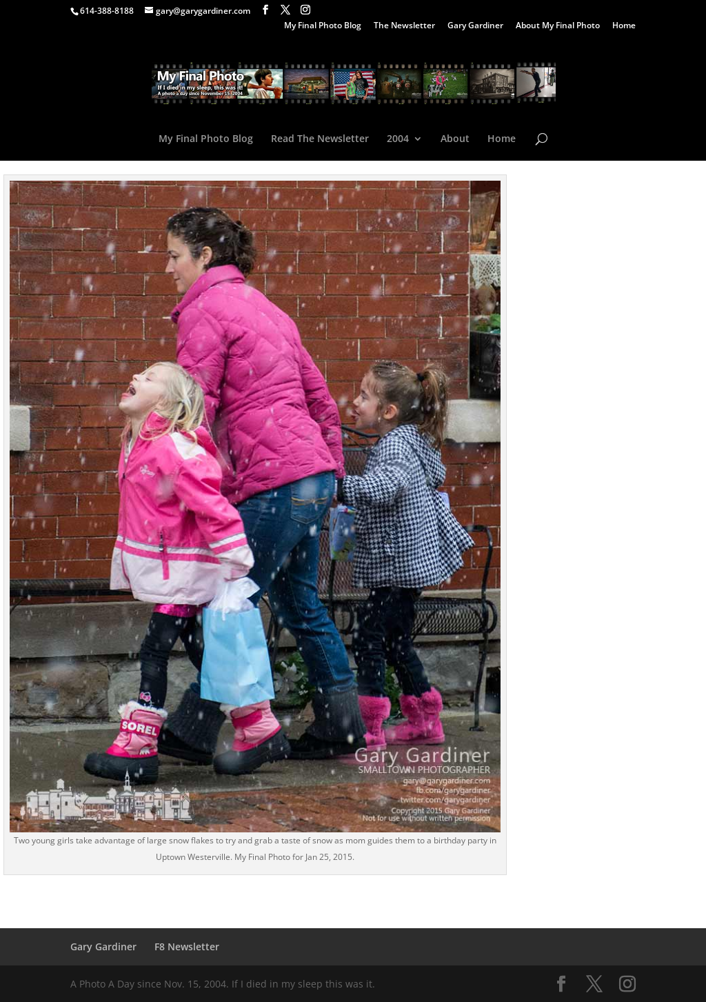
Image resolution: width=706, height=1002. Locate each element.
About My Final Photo (558, 26)
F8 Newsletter (186, 946)
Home (624, 26)
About (455, 139)
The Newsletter (404, 26)
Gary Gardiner (475, 26)
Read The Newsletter (320, 139)
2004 (398, 139)
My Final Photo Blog (322, 26)
